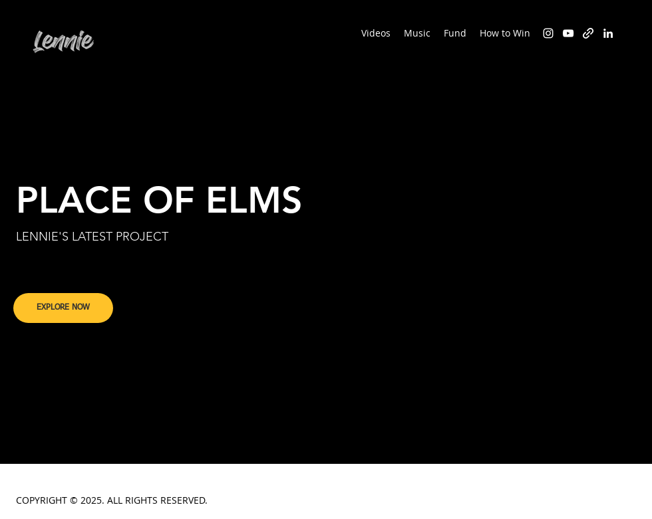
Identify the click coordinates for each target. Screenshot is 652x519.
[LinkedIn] (608, 33)
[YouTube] (568, 33)
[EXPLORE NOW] (63, 308)
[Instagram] (548, 33)
